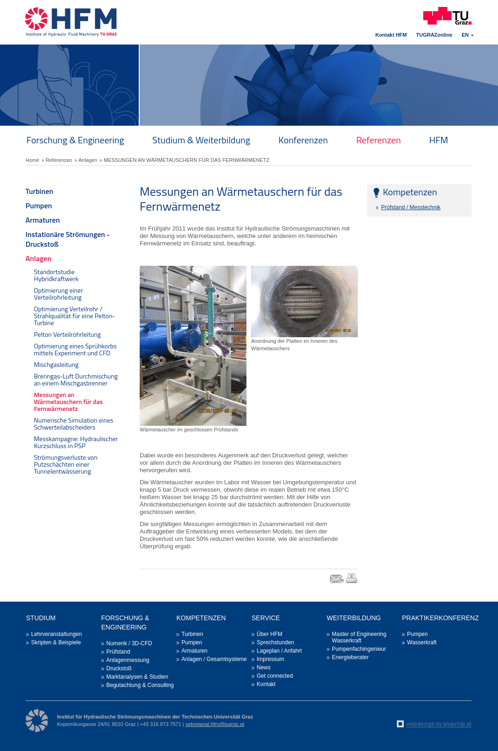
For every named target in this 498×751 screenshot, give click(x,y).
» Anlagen (85, 160)
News (264, 667)
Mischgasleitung (56, 364)
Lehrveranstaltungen (56, 634)
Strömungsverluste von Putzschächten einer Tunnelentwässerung (65, 464)
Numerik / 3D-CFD (129, 643)
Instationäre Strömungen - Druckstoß (68, 239)
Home (32, 160)
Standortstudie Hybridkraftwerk (56, 275)
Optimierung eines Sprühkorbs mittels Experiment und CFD (75, 349)
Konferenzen (303, 140)
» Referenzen (56, 160)
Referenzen (378, 140)
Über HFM (269, 634)
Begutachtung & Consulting (140, 685)
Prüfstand (118, 651)
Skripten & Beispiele (56, 642)
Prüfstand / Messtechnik (410, 207)
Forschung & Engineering (75, 140)
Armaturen (43, 219)
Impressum (270, 659)
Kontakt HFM (391, 35)
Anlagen (39, 258)
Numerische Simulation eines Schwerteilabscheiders (73, 423)
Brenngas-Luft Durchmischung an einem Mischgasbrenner (76, 379)
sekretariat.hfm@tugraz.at (215, 724)
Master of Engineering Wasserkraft (359, 637)
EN (465, 35)
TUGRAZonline (434, 35)
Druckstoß (119, 668)
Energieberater (350, 657)
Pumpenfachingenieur (359, 649)
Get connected (275, 676)
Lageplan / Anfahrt (279, 651)
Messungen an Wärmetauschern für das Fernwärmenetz (68, 401)
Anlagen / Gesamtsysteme (214, 659)
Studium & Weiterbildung (201, 140)
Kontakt (266, 684)
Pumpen (39, 205)
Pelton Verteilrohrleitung (67, 334)
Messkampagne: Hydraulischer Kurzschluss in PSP (76, 442)
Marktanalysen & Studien (137, 677)
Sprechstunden (275, 642)
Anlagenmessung (127, 660)
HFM (438, 140)
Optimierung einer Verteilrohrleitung (58, 293)
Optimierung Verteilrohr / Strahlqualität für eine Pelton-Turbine (74, 315)
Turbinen (39, 191)
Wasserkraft (422, 642)
